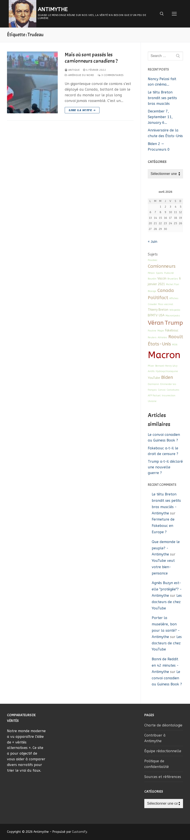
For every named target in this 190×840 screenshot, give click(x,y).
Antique (72, 69)
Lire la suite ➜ (82, 110)
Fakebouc (171, 330)
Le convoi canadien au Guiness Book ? (167, 678)
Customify (79, 832)
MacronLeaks (173, 315)
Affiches (173, 298)
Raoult (175, 336)
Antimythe (53, 9)
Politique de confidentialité (156, 764)
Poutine (152, 330)
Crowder (152, 304)
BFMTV (153, 315)
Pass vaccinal (165, 304)
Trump (174, 322)
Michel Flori (172, 284)
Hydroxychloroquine (167, 371)
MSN (174, 344)
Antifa (151, 371)
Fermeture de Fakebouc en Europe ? (163, 525)
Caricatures (173, 389)
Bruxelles (172, 278)
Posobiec (152, 260)
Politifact (158, 297)
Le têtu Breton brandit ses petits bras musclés (162, 98)
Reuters (152, 337)
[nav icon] (174, 13)
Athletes (162, 337)
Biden (167, 377)
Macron (164, 355)
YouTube (154, 378)
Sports (159, 273)
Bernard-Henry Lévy (166, 365)
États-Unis (159, 344)
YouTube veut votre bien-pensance (163, 567)
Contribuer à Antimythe (155, 738)
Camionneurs (162, 266)
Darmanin (153, 384)
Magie (160, 330)
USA (161, 315)
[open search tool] (162, 14)
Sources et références (162, 777)
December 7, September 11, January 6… (160, 117)
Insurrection (168, 395)
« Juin (152, 242)
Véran (156, 322)
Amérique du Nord (79, 75)
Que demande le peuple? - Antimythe (166, 548)
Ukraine (152, 401)
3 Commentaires (111, 75)
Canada (165, 290)
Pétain (151, 273)
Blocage (152, 291)
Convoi (162, 389)
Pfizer (151, 365)
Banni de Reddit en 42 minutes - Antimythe (165, 665)
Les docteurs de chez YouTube (167, 601)
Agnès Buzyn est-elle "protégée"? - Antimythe (167, 589)
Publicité (169, 273)
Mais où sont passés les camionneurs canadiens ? (91, 58)
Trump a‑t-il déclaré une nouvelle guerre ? (165, 467)
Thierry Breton (158, 310)
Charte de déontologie (163, 725)
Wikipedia (174, 310)
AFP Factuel (154, 395)
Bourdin (152, 278)
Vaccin (161, 278)
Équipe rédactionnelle (162, 751)
